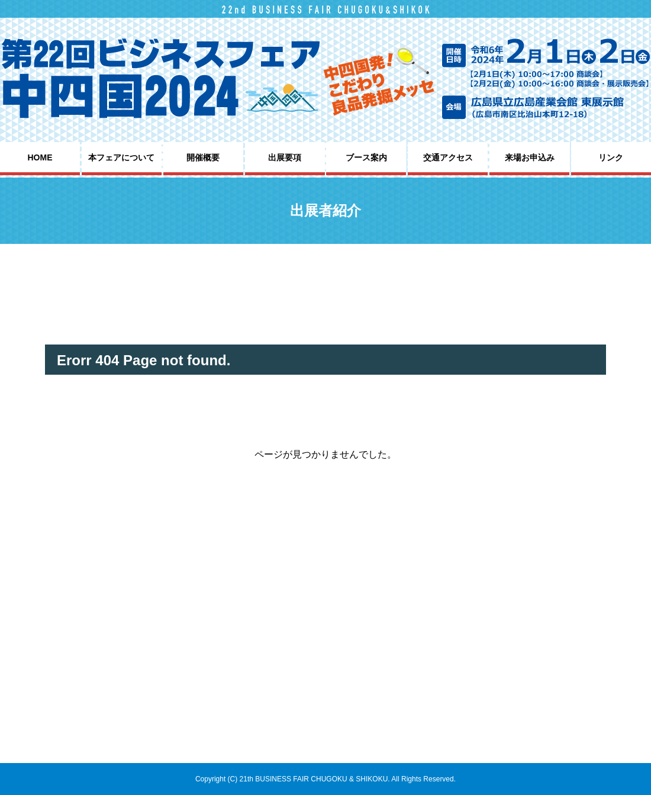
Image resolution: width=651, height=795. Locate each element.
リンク (610, 157)
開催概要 (203, 157)
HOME (40, 157)
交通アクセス (448, 157)
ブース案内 (366, 157)
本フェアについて (121, 157)
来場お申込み (530, 157)
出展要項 (284, 157)
